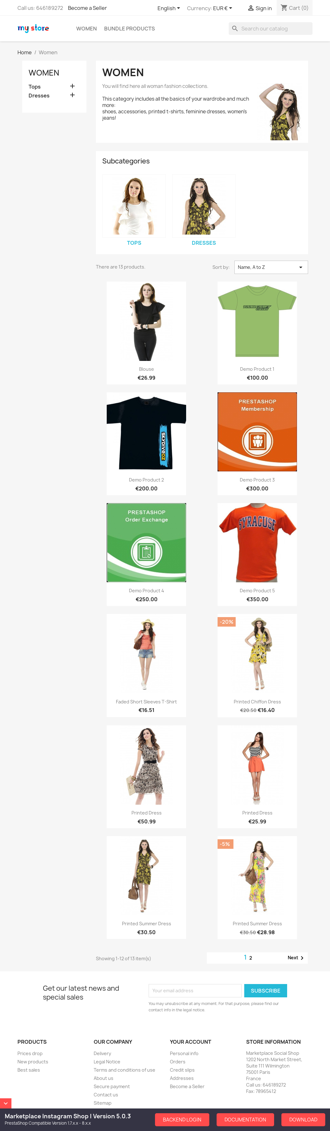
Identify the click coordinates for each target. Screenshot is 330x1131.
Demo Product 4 (146, 591)
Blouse (146, 369)
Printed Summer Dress (146, 924)
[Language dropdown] (170, 8)
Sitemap (102, 1103)
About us (103, 1078)
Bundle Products (129, 28)
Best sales (28, 1070)
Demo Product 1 (257, 369)
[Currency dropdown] (223, 8)
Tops (35, 86)
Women (86, 28)
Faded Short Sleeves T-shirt (146, 702)
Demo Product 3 (257, 480)
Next (297, 958)
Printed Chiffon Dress (257, 702)
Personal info (184, 1053)
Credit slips (182, 1070)
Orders (177, 1062)
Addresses (182, 1078)
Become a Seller (87, 7)
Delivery (102, 1053)
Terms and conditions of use (124, 1070)
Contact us (106, 1095)
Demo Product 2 (146, 480)
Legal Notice (107, 1062)
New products (32, 1062)
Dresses (39, 95)
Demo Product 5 (257, 591)
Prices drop (30, 1053)
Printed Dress (146, 813)
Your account (190, 1041)
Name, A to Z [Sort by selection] (271, 267)
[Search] (271, 28)
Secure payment (112, 1086)
